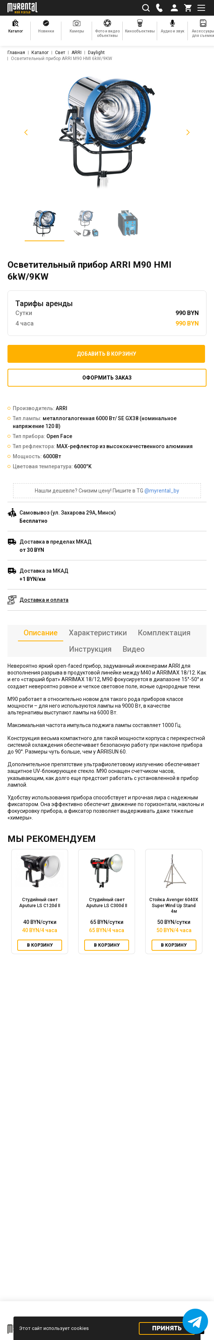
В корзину (40, 945)
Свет (60, 52)
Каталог (40, 52)
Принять (167, 1328)
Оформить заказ (107, 378)
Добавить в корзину (106, 354)
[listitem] (107, 132)
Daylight (96, 52)
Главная (16, 52)
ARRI (76, 52)
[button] (24, 132)
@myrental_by (161, 491)
